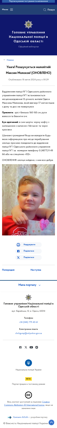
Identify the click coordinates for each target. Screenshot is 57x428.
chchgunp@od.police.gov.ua (28, 333)
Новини (10, 60)
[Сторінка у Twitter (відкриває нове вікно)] (26, 347)
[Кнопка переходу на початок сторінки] (51, 422)
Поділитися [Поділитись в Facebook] (29, 251)
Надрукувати (29, 245)
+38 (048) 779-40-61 (28, 322)
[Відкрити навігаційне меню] (11, 9)
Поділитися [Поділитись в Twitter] (29, 257)
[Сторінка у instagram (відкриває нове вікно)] (36, 347)
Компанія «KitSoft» (21, 417)
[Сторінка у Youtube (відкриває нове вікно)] (31, 347)
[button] (28, 285)
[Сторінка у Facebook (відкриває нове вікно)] (20, 347)
